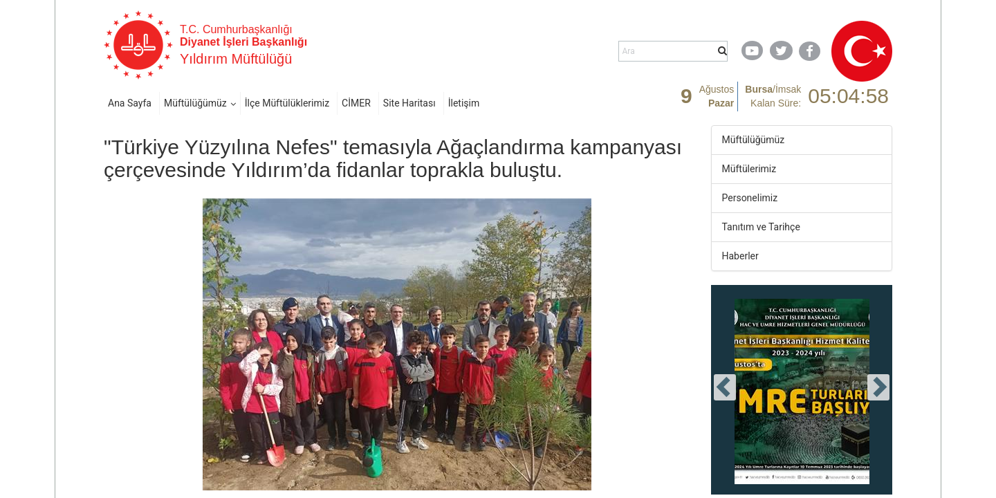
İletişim (464, 103)
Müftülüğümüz (195, 103)
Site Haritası (409, 103)
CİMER (356, 103)
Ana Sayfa (129, 103)
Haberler (740, 255)
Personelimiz (750, 197)
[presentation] (725, 387)
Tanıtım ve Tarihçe (761, 226)
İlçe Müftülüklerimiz (287, 103)
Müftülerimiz (749, 168)
